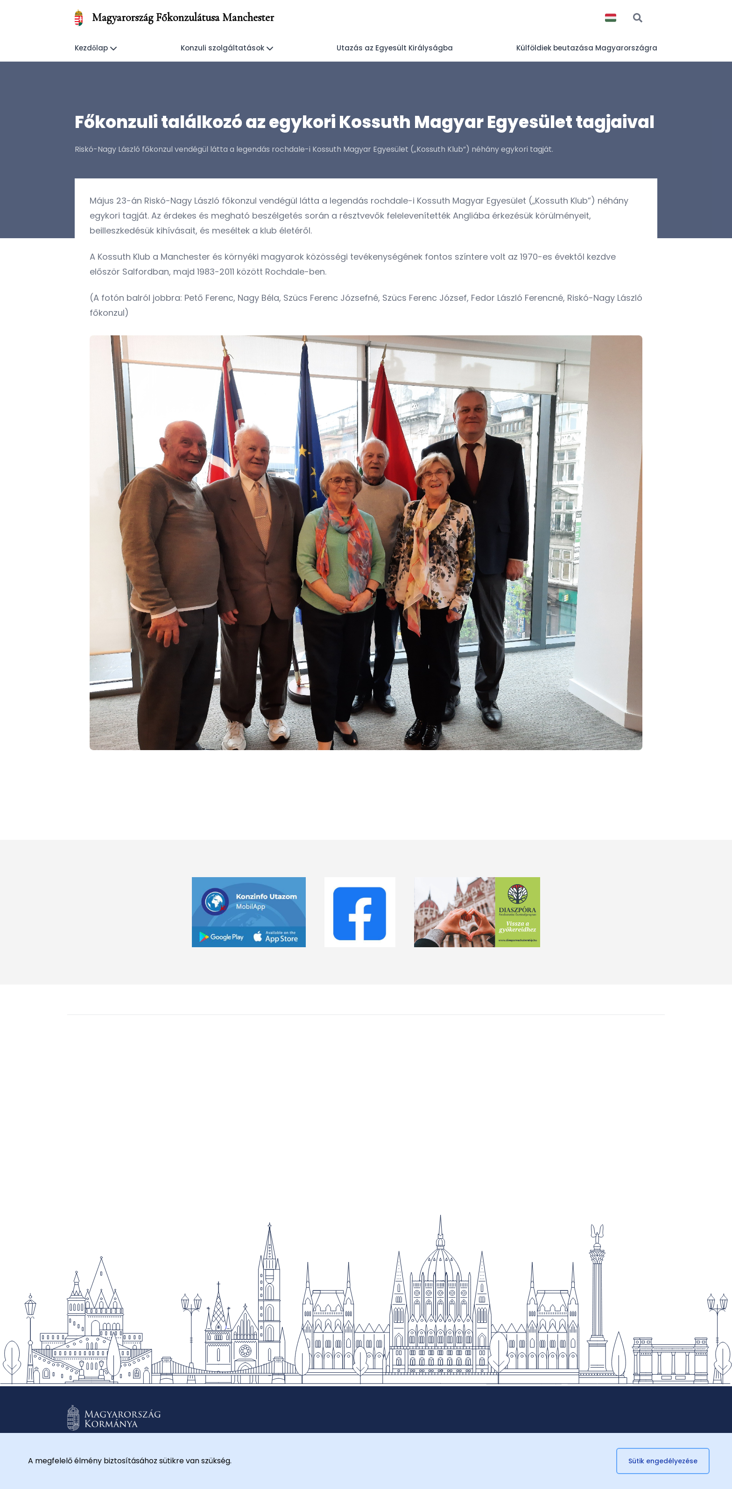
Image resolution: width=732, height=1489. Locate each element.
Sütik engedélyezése (662, 1461)
